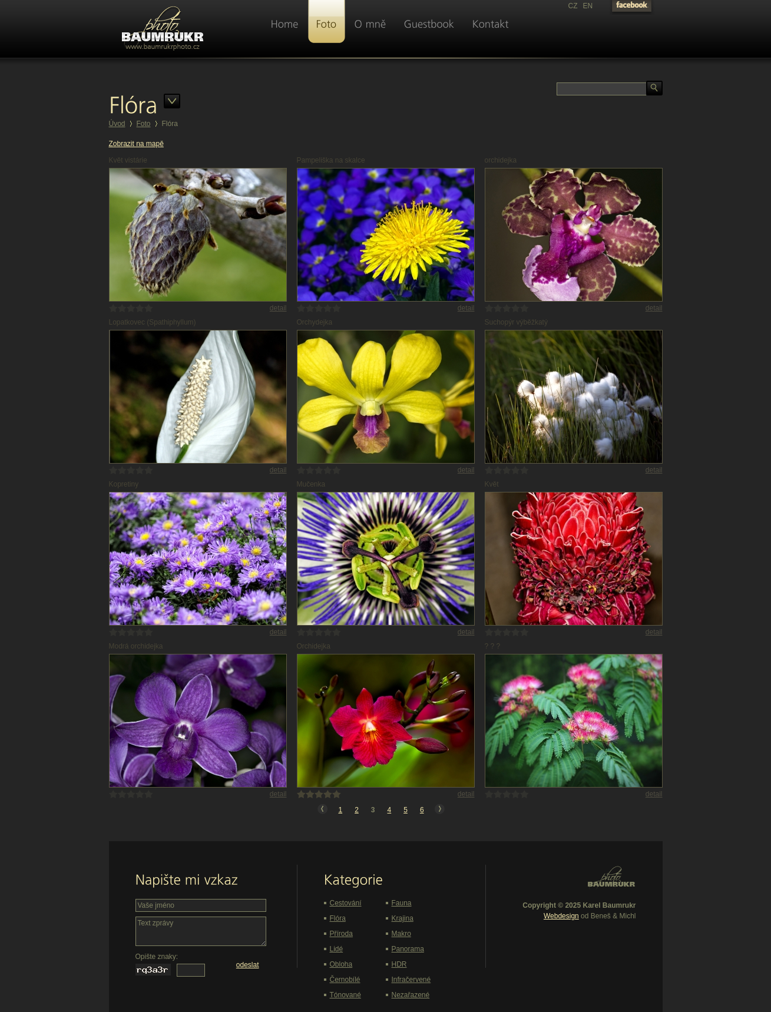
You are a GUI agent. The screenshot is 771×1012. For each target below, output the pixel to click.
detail (278, 308)
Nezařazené (411, 995)
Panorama (408, 949)
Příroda (341, 934)
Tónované (345, 995)
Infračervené (411, 979)
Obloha (341, 964)
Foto (144, 124)
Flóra (338, 918)
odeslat (247, 965)
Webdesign (561, 916)
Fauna (402, 903)
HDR (399, 964)
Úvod (117, 124)
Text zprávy (200, 931)
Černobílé (345, 979)
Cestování (346, 903)
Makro (401, 934)
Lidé (336, 949)
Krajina (402, 918)
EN (588, 6)
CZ (573, 6)
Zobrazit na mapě (136, 144)
